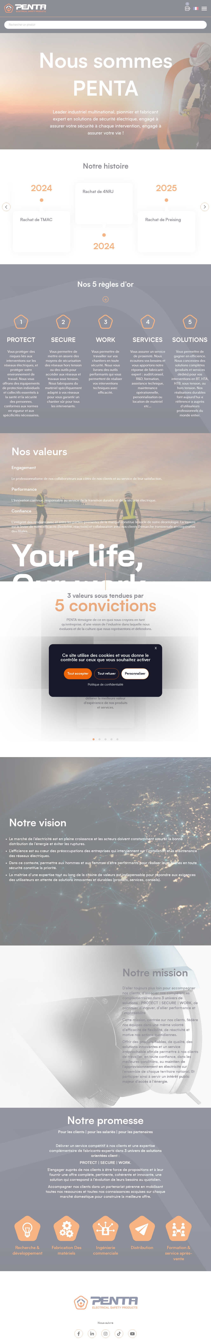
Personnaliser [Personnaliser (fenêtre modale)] (135, 673)
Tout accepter (77, 673)
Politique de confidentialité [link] (105, 684)
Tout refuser (107, 673)
